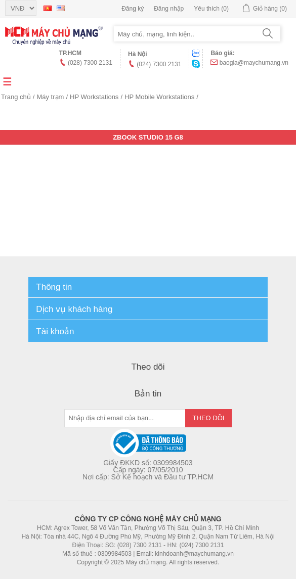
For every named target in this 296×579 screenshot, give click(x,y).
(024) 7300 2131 (159, 64)
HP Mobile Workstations (159, 97)
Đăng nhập (169, 8)
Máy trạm (50, 97)
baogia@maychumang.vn (254, 62)
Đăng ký (132, 8)
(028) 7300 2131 (90, 62)
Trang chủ (16, 97)
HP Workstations (94, 97)
